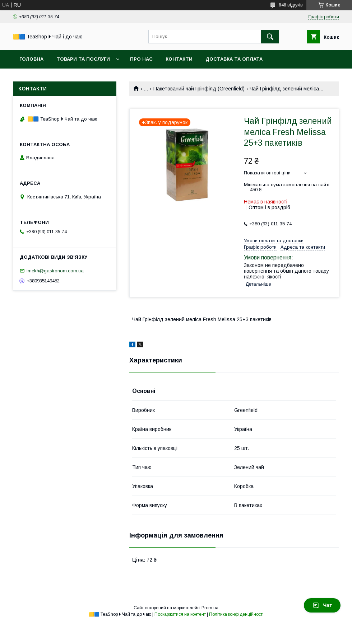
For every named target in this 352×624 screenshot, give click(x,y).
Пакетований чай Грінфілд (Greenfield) (199, 89)
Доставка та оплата (234, 59)
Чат (322, 605)
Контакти (179, 59)
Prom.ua (210, 607)
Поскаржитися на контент (180, 614)
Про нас (141, 59)
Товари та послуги (83, 59)
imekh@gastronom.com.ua (55, 270)
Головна (31, 59)
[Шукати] (270, 36)
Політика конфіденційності (236, 614)
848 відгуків (291, 5)
